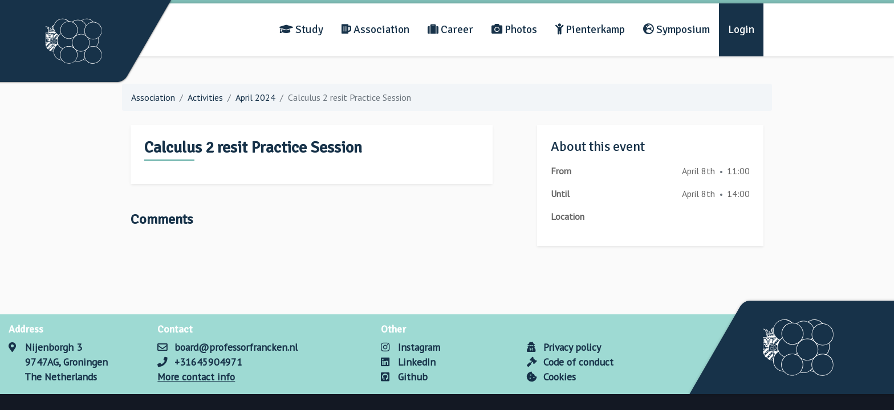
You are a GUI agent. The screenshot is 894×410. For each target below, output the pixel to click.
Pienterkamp (590, 29)
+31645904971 (208, 361)
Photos (514, 29)
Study (301, 29)
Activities (205, 97)
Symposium (676, 29)
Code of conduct (570, 361)
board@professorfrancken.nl (236, 347)
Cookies (551, 376)
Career (450, 29)
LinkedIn (408, 361)
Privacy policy (564, 347)
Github (404, 376)
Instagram (410, 347)
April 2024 (255, 97)
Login (741, 29)
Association (375, 29)
